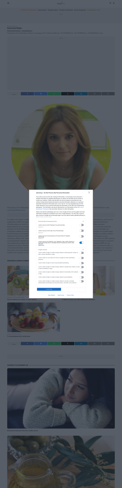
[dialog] (61, 244)
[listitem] (61, 221)
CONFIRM (49, 289)
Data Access (61, 295)
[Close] (89, 193)
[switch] (81, 225)
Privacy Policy (70, 295)
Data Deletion (51, 295)
